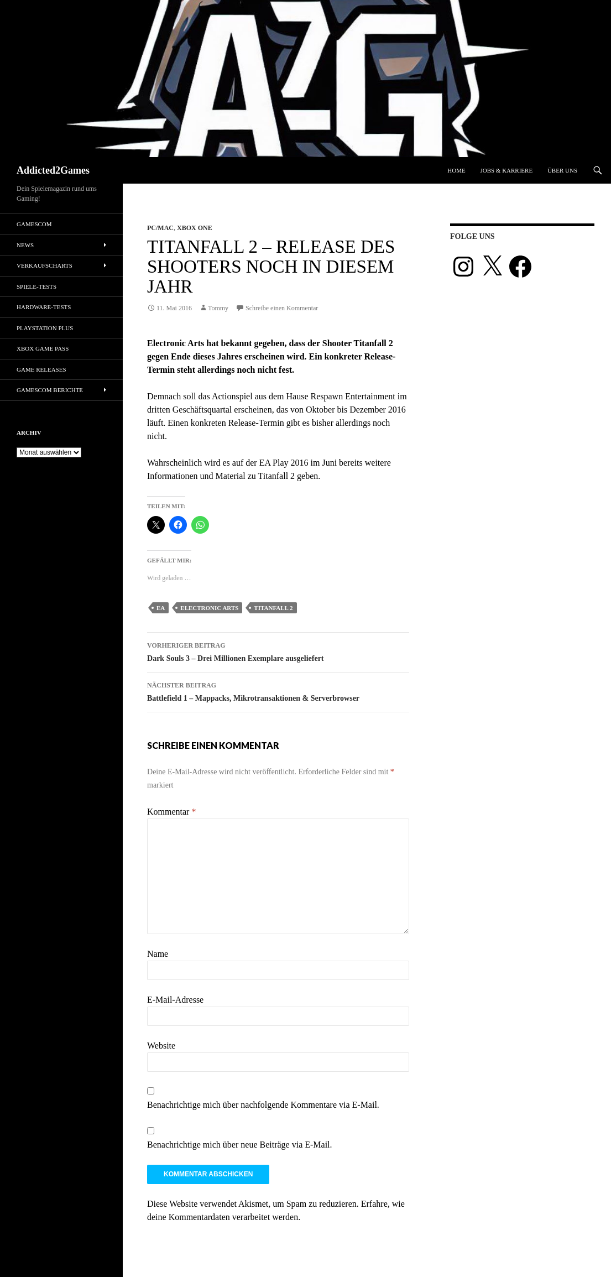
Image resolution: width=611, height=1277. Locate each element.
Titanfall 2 (273, 607)
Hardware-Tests (44, 307)
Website (161, 1045)
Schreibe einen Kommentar (282, 308)
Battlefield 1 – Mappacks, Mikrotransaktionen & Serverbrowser (278, 690)
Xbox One (194, 228)
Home (456, 170)
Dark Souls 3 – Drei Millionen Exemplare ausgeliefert (278, 651)
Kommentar (171, 811)
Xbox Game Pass (43, 348)
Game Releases (41, 369)
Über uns (562, 170)
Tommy (218, 308)
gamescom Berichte (50, 390)
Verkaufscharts (44, 265)
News (25, 245)
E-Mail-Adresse (175, 999)
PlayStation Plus (45, 328)
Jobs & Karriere (506, 170)
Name (157, 953)
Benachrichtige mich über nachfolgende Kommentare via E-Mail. (263, 1104)
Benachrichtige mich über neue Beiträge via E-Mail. (239, 1144)
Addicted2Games (53, 170)
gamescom (34, 224)
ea (160, 607)
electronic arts (209, 607)
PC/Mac (160, 228)
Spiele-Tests (36, 286)
